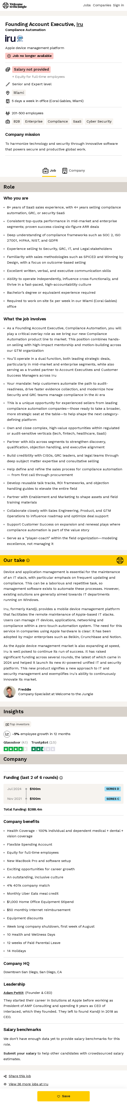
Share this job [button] (17, 1076)
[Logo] (15, 5)
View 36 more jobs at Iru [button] (25, 1084)
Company (73, 170)
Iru (79, 24)
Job (49, 170)
